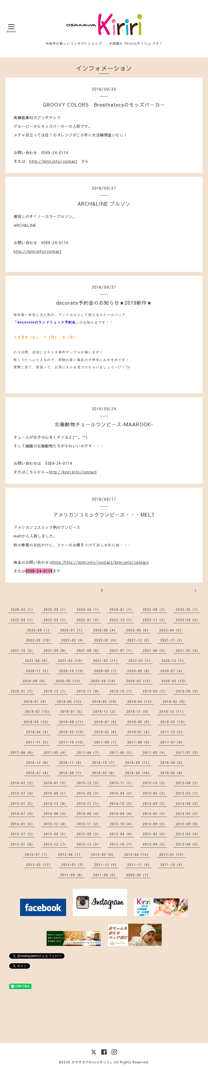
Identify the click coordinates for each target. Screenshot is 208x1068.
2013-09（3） (155, 824)
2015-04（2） (122, 793)
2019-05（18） (105, 701)
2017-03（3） (122, 752)
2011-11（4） (139, 864)
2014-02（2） (188, 813)
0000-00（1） (138, 875)
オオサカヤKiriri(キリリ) (91, 1062)
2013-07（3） (23, 834)
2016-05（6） (104, 773)
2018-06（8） (139, 722)
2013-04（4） (122, 834)
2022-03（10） (39, 640)
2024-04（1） (89, 609)
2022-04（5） (171, 630)
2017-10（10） (72, 742)
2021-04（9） (37, 660)
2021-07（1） (122, 650)
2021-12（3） (139, 640)
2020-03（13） (139, 681)
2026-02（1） (23, 609)
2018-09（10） (37, 722)
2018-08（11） (72, 722)
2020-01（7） (23, 691)
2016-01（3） (56, 783)
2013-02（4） (188, 834)
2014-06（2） (56, 813)
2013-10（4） (122, 824)
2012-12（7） (56, 844)
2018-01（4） (139, 732)
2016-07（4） (38, 773)
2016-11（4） (71, 762)
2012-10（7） (122, 844)
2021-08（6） (89, 650)
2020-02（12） (174, 681)
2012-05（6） (103, 854)
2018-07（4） (106, 722)
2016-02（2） (23, 783)
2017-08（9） (139, 742)
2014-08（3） (188, 803)
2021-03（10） (71, 660)
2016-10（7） (104, 762)
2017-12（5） (172, 732)
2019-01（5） (72, 711)
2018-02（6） (106, 732)
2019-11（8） (89, 691)
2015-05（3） (89, 793)
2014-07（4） (23, 813)
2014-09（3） (155, 803)
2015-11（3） (122, 783)
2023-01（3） (89, 620)
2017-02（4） (155, 752)
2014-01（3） (23, 824)
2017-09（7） (106, 742)
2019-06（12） (70, 701)
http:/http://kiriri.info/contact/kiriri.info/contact (101, 562)
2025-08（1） (56, 609)
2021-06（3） (155, 650)
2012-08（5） (188, 844)
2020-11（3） (38, 671)
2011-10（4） (172, 864)
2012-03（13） (172, 854)
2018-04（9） (38, 732)
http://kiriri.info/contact (53, 161)
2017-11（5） (38, 742)
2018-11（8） (138, 711)
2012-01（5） (73, 864)
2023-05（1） (188, 609)
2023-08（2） (155, 609)
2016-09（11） (138, 762)
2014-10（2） (122, 803)
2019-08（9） (188, 691)
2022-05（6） (138, 630)
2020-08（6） (139, 671)
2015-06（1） (56, 793)
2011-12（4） (106, 864)
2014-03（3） (155, 813)
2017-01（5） (188, 752)
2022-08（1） (39, 630)
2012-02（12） (39, 864)
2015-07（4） (23, 793)
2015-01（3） (23, 803)
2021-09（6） (56, 650)
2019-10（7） (122, 691)
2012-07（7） (37, 854)
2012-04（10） (137, 854)
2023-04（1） (23, 620)
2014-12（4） (56, 803)
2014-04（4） (122, 813)
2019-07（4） (36, 701)
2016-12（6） (38, 762)
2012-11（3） (89, 844)
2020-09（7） (106, 671)
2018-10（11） (172, 711)
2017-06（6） (23, 752)
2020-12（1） (173, 660)
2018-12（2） (105, 711)
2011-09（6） (72, 875)
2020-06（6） (35, 681)
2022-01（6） (106, 640)
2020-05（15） (69, 681)
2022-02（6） (73, 640)
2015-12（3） (89, 783)
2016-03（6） (172, 773)
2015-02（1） (188, 793)
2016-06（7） (71, 773)
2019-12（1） (56, 691)
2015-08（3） (188, 783)
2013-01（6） (23, 844)
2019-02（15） (38, 711)
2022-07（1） (72, 630)
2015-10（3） (155, 783)
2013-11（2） (89, 824)
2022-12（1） (122, 620)
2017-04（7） (89, 752)
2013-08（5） (188, 824)
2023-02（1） (56, 620)
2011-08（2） (105, 875)
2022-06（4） (105, 630)
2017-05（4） (56, 752)
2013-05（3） (89, 834)
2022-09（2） (188, 620)
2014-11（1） (89, 803)
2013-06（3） (56, 834)
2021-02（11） (106, 660)
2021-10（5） (23, 650)
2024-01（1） (122, 609)
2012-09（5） (155, 844)
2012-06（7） (70, 854)
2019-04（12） (140, 701)
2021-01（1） (140, 660)
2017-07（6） (172, 742)
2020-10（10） (72, 671)
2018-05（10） (173, 722)
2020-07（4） (172, 671)
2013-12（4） (56, 824)
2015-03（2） (155, 793)
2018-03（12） (72, 732)
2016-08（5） (172, 762)
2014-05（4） (89, 813)
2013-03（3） (155, 834)
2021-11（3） (172, 640)
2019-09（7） (155, 691)
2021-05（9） (188, 650)
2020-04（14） (104, 681)
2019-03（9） (174, 701)
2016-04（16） (138, 773)
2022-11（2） (155, 620)
